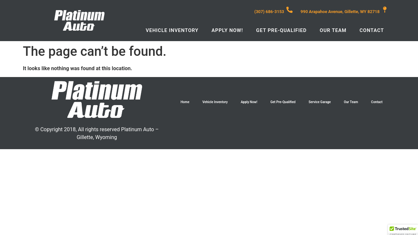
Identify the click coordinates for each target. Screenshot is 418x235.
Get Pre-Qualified (281, 30)
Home (185, 102)
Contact (372, 30)
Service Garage (320, 102)
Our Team (333, 30)
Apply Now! (227, 30)
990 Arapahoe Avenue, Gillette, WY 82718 (339, 11)
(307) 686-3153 (269, 11)
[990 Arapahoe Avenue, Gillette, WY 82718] (385, 10)
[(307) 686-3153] (289, 10)
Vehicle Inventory (172, 30)
